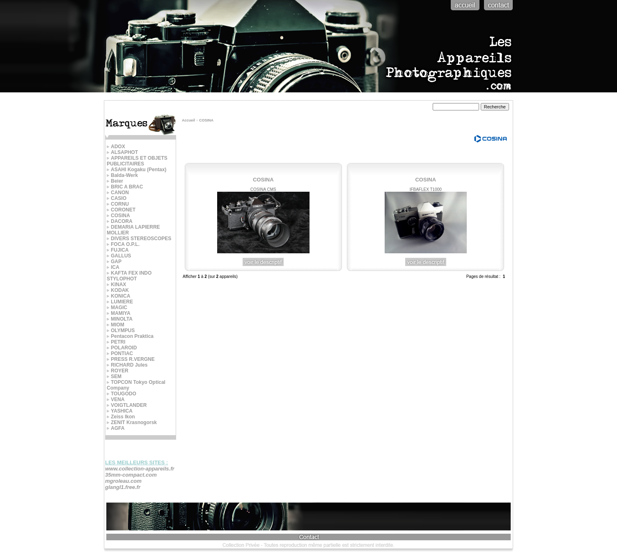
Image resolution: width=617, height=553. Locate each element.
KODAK (118, 290)
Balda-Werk (122, 175)
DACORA (120, 221)
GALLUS (119, 256)
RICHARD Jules (127, 365)
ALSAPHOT (122, 152)
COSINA (206, 120)
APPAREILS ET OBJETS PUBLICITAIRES (137, 161)
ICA (113, 267)
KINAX (116, 284)
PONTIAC (120, 353)
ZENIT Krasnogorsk (132, 422)
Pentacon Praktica (130, 336)
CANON (118, 192)
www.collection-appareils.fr (139, 469)
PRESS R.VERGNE (131, 359)
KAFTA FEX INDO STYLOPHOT (129, 276)
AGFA (115, 428)
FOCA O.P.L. (123, 244)
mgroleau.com (123, 481)
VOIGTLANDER (127, 405)
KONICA (118, 296)
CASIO (116, 198)
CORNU (118, 204)
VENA (115, 399)
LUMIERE (120, 302)
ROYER (117, 371)
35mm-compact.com (131, 475)
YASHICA (120, 411)
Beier (115, 181)
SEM (114, 376)
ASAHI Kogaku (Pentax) (136, 169)
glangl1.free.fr (122, 487)
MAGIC (117, 307)
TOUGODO (121, 394)
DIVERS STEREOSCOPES (139, 238)
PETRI (116, 342)
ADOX (116, 146)
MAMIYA (119, 313)
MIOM (115, 325)
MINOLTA (120, 319)
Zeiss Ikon (121, 417)
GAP (114, 261)
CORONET (121, 210)
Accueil (188, 120)
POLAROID (122, 348)
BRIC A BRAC (125, 187)
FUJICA (117, 250)
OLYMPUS (121, 330)
